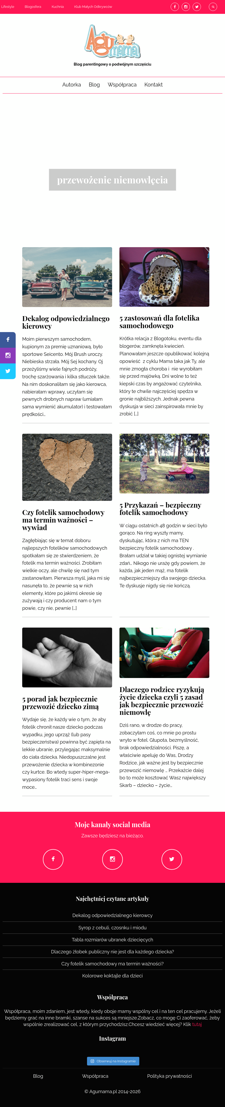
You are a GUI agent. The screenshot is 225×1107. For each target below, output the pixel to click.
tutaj (197, 1024)
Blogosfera (33, 7)
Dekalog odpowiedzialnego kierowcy (112, 915)
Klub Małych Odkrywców (93, 7)
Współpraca (122, 85)
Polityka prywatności (169, 1076)
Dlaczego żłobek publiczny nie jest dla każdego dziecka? (112, 951)
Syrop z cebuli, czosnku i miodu (112, 927)
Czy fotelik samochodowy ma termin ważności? (112, 963)
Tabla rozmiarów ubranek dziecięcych (112, 939)
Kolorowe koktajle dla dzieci (112, 975)
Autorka (71, 85)
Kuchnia (58, 7)
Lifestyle (7, 7)
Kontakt (154, 85)
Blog (94, 85)
